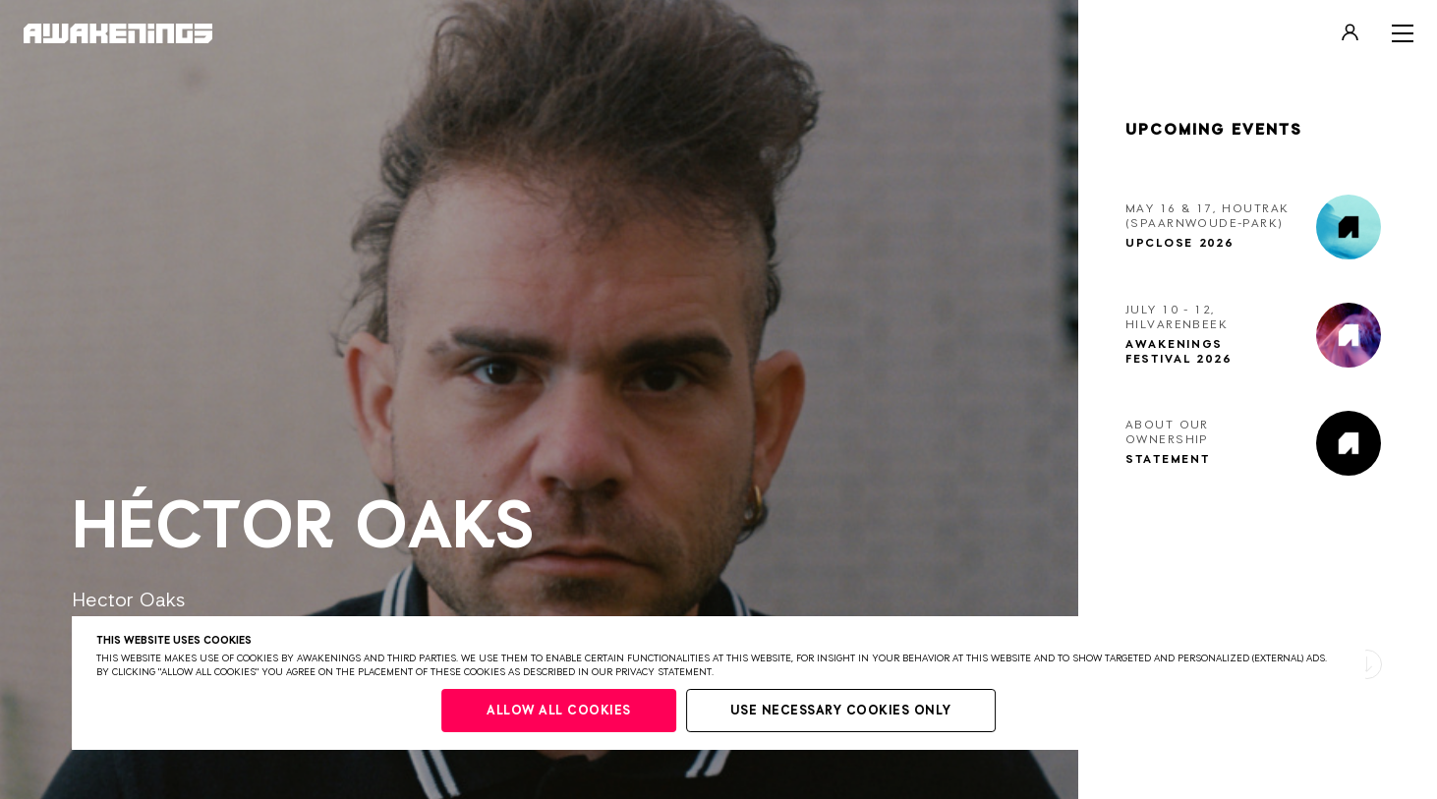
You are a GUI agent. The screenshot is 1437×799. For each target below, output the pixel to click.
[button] (1367, 664)
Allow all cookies (559, 711)
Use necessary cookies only (840, 711)
